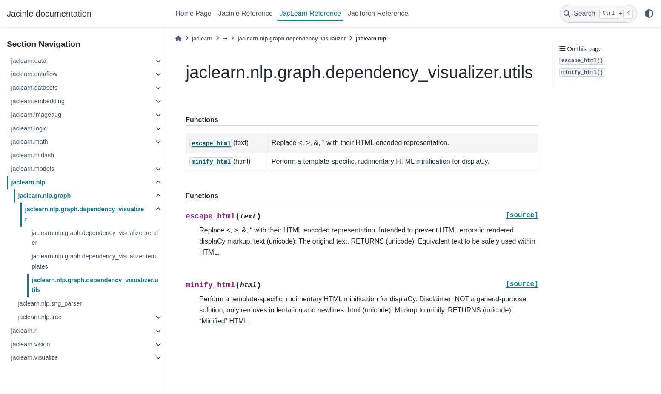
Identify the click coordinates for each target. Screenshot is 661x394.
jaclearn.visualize (34, 357)
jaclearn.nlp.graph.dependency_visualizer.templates (93, 261)
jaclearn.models (32, 168)
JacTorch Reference (378, 13)
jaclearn (202, 38)
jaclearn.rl (24, 330)
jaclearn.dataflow (34, 74)
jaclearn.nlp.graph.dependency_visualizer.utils (94, 285)
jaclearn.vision (30, 344)
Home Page (193, 13)
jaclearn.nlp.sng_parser (50, 303)
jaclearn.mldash (32, 155)
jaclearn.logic (29, 128)
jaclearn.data (28, 60)
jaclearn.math (29, 141)
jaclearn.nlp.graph (44, 195)
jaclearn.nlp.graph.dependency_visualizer (84, 214)
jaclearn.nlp (28, 182)
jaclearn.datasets (34, 87)
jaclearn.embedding (38, 101)
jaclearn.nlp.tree (39, 317)
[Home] (178, 38)
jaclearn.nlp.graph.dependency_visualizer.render (94, 238)
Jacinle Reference (245, 13)
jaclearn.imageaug (36, 114)
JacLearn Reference (310, 13)
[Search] (598, 14)
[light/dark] (649, 13)
